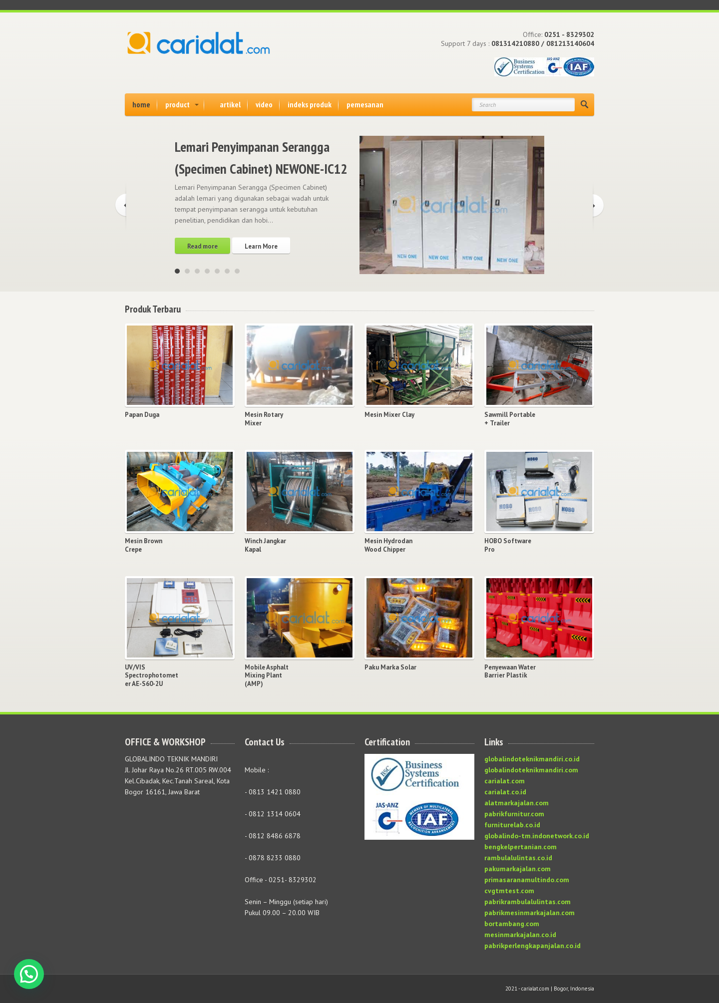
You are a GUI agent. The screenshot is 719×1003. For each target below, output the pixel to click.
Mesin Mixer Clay (389, 415)
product (177, 104)
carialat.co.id (505, 791)
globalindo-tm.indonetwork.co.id (536, 835)
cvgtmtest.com (509, 890)
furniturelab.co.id (512, 824)
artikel (230, 104)
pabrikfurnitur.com (514, 813)
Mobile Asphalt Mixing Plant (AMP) (267, 676)
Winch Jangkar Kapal (265, 545)
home (141, 104)
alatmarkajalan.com (516, 802)
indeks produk (310, 104)
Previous (121, 206)
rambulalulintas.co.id (518, 857)
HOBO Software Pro (507, 545)
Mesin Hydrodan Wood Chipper (388, 545)
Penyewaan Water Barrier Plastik (510, 672)
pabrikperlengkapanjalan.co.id (532, 945)
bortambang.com (511, 923)
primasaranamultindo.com (526, 879)
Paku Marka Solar (390, 667)
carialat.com (504, 780)
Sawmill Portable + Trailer (509, 419)
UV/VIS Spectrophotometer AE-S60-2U (151, 676)
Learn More (261, 246)
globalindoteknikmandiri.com (531, 769)
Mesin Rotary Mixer (264, 419)
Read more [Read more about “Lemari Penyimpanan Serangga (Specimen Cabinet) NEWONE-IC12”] (202, 246)
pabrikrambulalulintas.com (527, 901)
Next (598, 206)
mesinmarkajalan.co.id (520, 934)
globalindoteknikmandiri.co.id (532, 758)
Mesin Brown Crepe (143, 545)
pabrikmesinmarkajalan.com (529, 912)
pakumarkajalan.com (517, 868)
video (264, 104)
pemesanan (365, 104)
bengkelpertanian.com (520, 846)
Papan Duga (142, 415)
